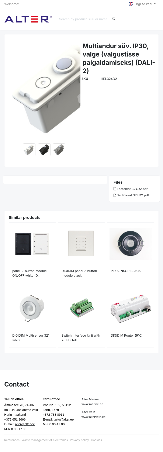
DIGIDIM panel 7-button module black (79, 273)
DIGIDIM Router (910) (126, 335)
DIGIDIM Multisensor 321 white (30, 337)
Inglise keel (141, 4)
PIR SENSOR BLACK (126, 271)
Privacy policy (79, 440)
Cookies (96, 440)
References (12, 440)
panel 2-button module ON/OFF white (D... (29, 273)
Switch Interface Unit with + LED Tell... (81, 337)
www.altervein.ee (93, 417)
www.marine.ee (92, 404)
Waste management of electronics (45, 440)
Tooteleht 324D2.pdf (131, 189)
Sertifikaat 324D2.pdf (131, 195)
